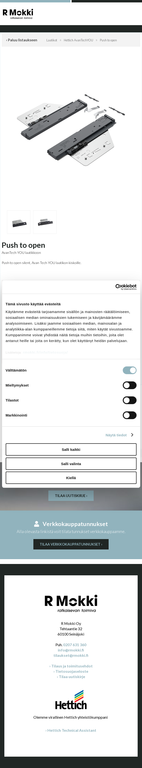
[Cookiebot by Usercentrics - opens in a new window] (115, 287)
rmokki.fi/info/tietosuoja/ (45, 352)
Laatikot (51, 40)
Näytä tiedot (116, 435)
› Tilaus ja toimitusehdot (71, 666)
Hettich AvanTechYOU (78, 40)
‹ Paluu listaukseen (21, 40)
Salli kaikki (71, 449)
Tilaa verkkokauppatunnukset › (71, 544)
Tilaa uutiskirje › (71, 496)
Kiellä (71, 478)
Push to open (108, 40)
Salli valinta (71, 463)
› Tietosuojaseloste (70, 671)
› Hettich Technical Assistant (70, 730)
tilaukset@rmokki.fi (70, 655)
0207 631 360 (74, 644)
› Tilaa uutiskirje (71, 676)
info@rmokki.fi (71, 650)
